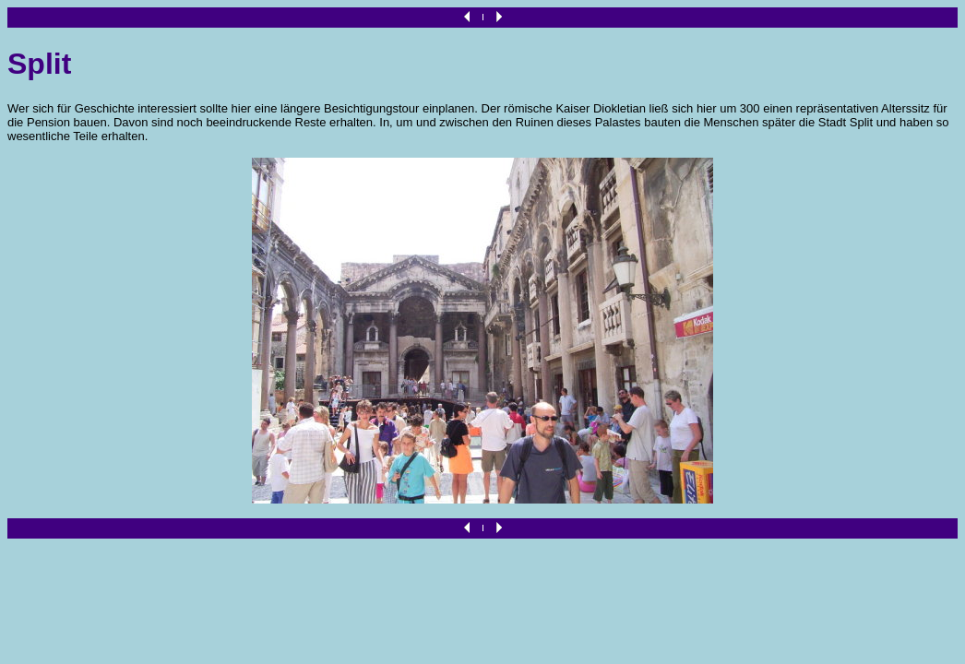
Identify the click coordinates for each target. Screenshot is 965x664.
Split (39, 63)
